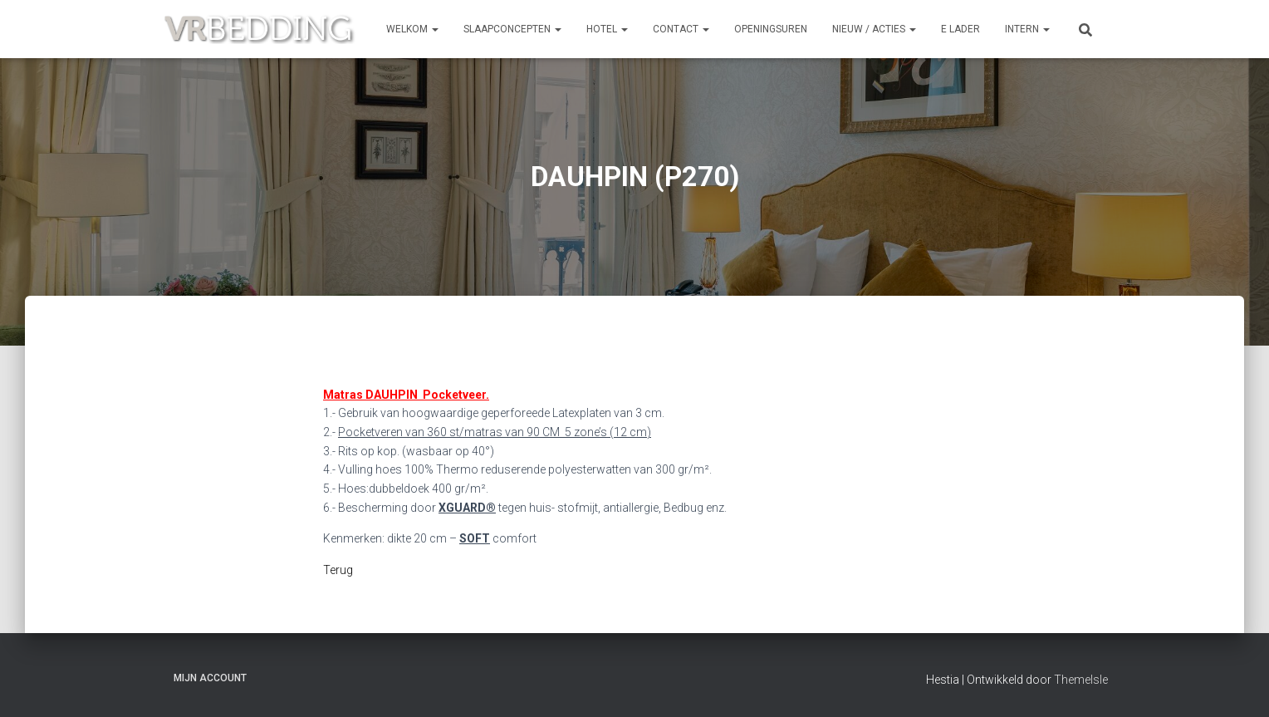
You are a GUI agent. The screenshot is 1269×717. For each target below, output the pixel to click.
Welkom (412, 29)
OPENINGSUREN (770, 29)
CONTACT (681, 29)
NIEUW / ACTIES (874, 29)
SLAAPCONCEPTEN (512, 29)
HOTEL (607, 29)
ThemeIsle (1081, 679)
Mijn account (210, 678)
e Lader (960, 29)
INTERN (1027, 29)
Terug (338, 570)
